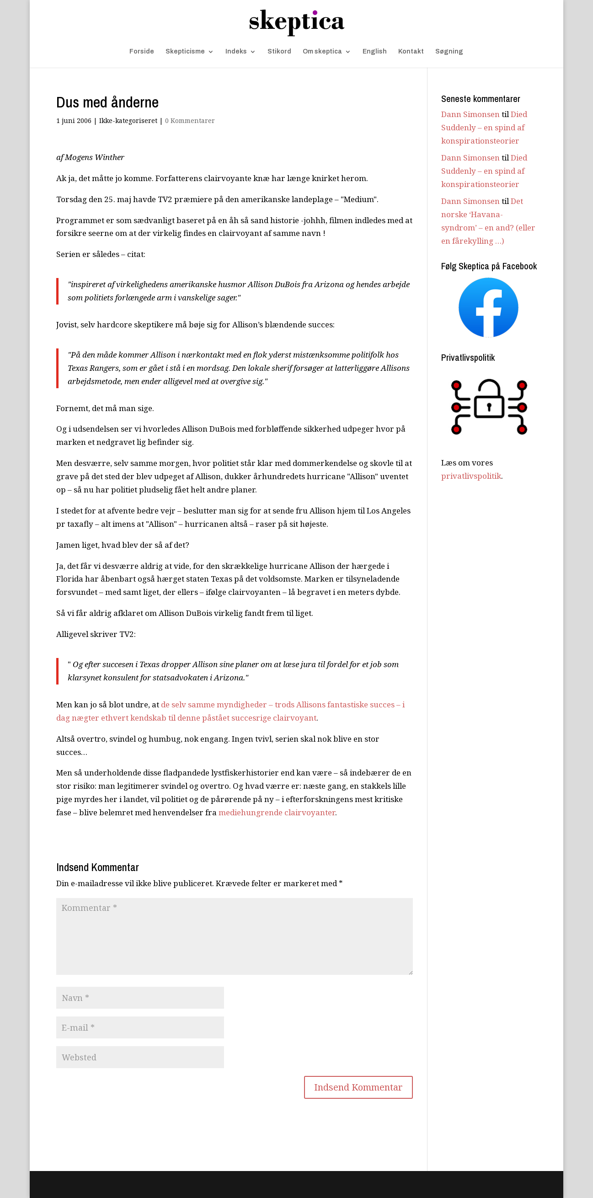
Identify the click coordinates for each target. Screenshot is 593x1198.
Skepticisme (185, 51)
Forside (141, 51)
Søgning (449, 51)
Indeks (236, 51)
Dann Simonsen (470, 114)
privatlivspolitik (471, 476)
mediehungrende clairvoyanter (277, 812)
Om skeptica (322, 51)
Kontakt (411, 51)
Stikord (279, 51)
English (375, 51)
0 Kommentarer (190, 120)
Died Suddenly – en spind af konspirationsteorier (484, 127)
